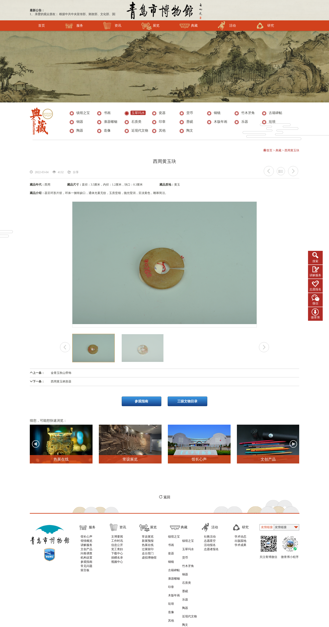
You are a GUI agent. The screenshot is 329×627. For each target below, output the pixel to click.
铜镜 (171, 551)
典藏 (188, 26)
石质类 (188, 560)
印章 (171, 564)
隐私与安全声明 (126, 594)
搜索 (315, 261)
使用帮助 (87, 594)
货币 (186, 547)
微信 (315, 303)
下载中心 (117, 555)
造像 (171, 576)
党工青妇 (117, 551)
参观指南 (141, 404)
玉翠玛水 (189, 543)
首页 (41, 26)
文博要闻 (117, 539)
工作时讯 (117, 543)
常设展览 (148, 539)
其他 (171, 580)
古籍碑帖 (173, 555)
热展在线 (148, 547)
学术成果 (241, 547)
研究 (265, 26)
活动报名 (211, 547)
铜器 (186, 555)
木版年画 (173, 568)
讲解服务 (315, 275)
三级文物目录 (188, 404)
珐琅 (171, 572)
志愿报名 (315, 289)
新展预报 (148, 543)
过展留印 (148, 551)
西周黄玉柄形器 (50, 384)
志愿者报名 (212, 551)
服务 (74, 26)
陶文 (186, 580)
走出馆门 (148, 555)
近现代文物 (191, 576)
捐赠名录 (117, 560)
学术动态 (241, 539)
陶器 (186, 572)
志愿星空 (211, 543)
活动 (227, 26)
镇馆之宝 (173, 539)
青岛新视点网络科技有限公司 (229, 594)
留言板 (85, 572)
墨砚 (186, 564)
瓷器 (171, 547)
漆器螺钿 (173, 560)
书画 (171, 543)
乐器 (186, 568)
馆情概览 (86, 543)
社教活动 (211, 539)
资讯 (112, 26)
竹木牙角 (189, 551)
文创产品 (86, 551)
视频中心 (117, 564)
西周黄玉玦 (292, 152)
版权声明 (104, 594)
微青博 (315, 317)
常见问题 (86, 568)
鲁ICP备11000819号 (204, 605)
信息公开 (117, 547)
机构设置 (86, 560)
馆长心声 (86, 539)
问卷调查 (86, 555)
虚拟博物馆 (149, 560)
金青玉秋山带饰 (50, 375)
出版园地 (241, 543)
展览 (150, 26)
